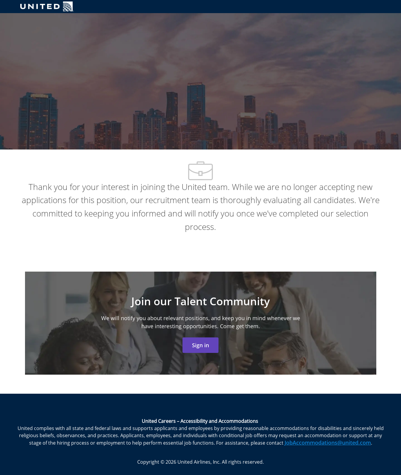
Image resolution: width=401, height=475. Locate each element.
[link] (200, 345)
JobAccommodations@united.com (328, 442)
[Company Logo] (47, 6)
